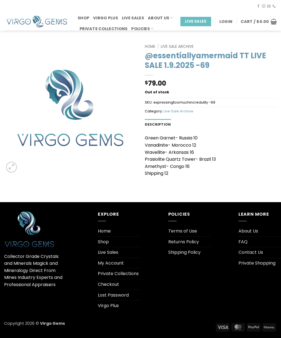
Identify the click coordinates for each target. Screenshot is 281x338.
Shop (83, 18)
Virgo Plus (105, 18)
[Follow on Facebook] (258, 6)
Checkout (108, 284)
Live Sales (133, 18)
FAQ (243, 242)
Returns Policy (183, 242)
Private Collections (103, 28)
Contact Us (250, 252)
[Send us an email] (269, 6)
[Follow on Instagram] (263, 6)
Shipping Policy (184, 252)
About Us (160, 18)
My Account (111, 263)
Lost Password (113, 295)
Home (150, 46)
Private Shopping (256, 263)
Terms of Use (182, 231)
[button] (225, 22)
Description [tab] (158, 124)
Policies (142, 28)
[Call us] (274, 6)
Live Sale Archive (177, 46)
